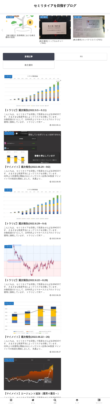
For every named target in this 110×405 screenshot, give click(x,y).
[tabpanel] (21, 30)
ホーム (20, 396)
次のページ (55, 365)
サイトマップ (90, 396)
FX (81, 56)
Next (107, 30)
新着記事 (29, 56)
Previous (2, 30)
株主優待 (29, 65)
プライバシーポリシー (55, 396)
